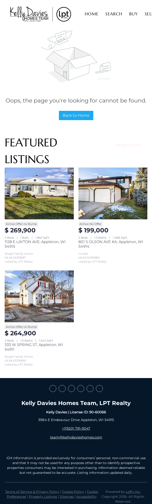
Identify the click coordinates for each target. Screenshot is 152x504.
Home (91, 13)
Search (113, 13)
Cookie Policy (73, 492)
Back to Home (76, 115)
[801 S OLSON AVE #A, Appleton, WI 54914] (113, 193)
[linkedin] (62, 388)
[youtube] (90, 388)
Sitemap (67, 496)
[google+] (99, 388)
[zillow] (71, 388)
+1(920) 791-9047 (76, 428)
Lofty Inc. (133, 492)
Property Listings (43, 496)
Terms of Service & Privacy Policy (32, 492)
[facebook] (52, 388)
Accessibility (86, 496)
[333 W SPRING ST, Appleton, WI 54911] (39, 296)
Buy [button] (133, 13)
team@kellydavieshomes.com (76, 437)
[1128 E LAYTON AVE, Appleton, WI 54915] (39, 193)
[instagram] (80, 388)
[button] (40, 14)
